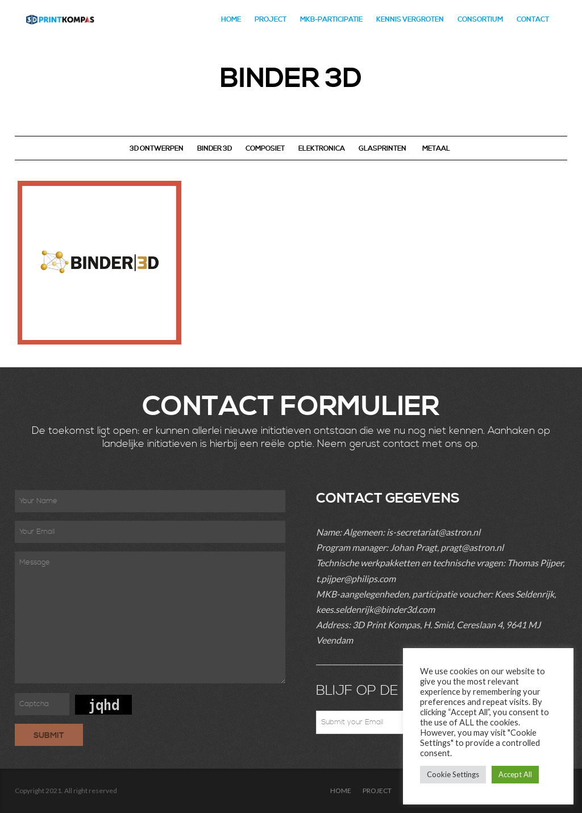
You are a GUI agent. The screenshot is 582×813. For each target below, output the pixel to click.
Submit (49, 736)
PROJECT (270, 19)
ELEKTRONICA (321, 148)
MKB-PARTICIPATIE (331, 19)
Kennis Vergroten (410, 19)
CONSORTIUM (480, 19)
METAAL (436, 148)
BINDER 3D (214, 148)
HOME (231, 19)
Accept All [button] (515, 774)
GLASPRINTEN (382, 148)
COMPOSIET (265, 148)
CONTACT (533, 19)
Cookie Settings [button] (453, 774)
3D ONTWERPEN (157, 148)
